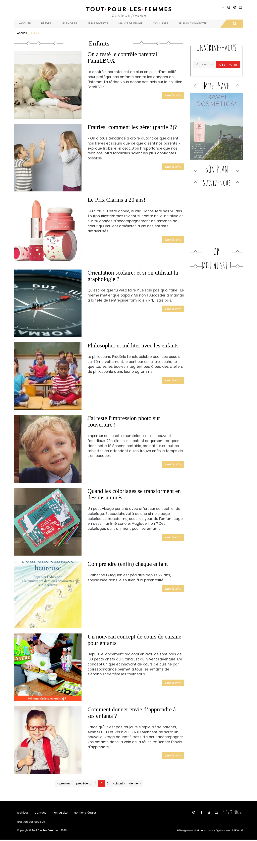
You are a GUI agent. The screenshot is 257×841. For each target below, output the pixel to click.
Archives (22, 813)
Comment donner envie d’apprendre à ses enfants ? (132, 712)
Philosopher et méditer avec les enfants (133, 345)
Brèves (46, 23)
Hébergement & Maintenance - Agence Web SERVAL (211, 832)
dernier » (134, 783)
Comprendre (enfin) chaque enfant (128, 563)
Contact (39, 813)
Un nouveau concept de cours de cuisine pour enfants (134, 639)
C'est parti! (228, 64)
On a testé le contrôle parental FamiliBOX (122, 57)
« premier (64, 783)
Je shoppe (69, 23)
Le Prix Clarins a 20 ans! (117, 199)
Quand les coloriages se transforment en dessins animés (134, 494)
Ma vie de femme (130, 23)
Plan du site (58, 813)
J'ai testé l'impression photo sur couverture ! (124, 421)
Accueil (25, 23)
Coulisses (160, 23)
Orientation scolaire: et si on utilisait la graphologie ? (133, 275)
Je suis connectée (192, 23)
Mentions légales (83, 813)
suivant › (118, 783)
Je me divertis (97, 23)
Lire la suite (173, 95)
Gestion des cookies (30, 823)
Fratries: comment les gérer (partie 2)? (132, 127)
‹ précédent (83, 783)
